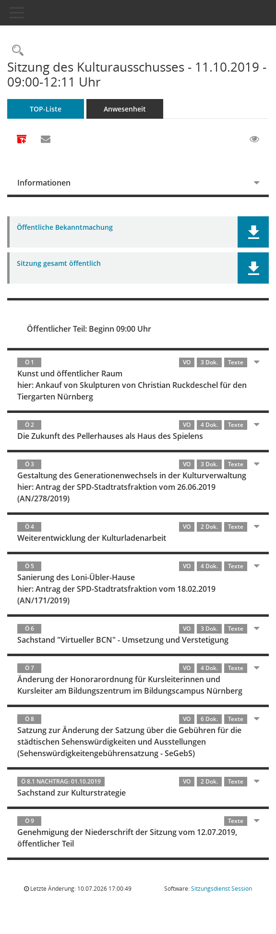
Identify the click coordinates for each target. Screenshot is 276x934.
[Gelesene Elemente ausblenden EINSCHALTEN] (254, 139)
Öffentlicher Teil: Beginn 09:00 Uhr (89, 329)
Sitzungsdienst (221, 888)
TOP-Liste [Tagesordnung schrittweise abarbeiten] (45, 108)
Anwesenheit (125, 108)
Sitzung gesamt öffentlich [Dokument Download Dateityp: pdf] (59, 264)
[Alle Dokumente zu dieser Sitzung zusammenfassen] (22, 140)
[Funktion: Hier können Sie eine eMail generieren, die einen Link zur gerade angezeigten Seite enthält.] (46, 139)
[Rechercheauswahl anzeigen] (15, 51)
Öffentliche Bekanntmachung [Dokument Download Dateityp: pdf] (65, 228)
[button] (253, 232)
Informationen (44, 182)
